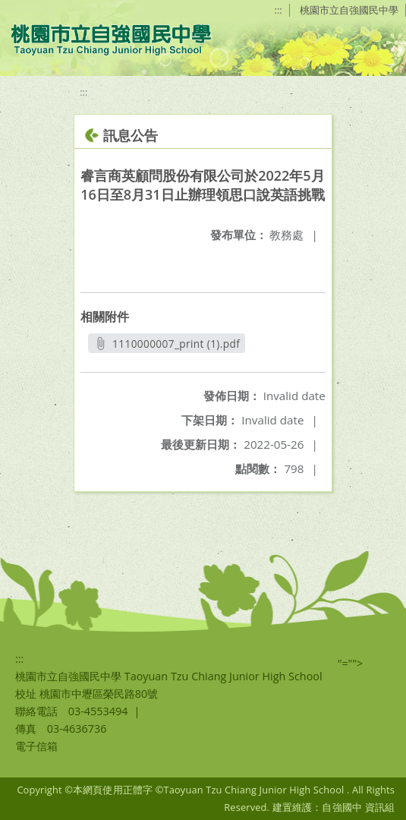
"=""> (351, 663)
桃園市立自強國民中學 (349, 10)
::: (278, 10)
